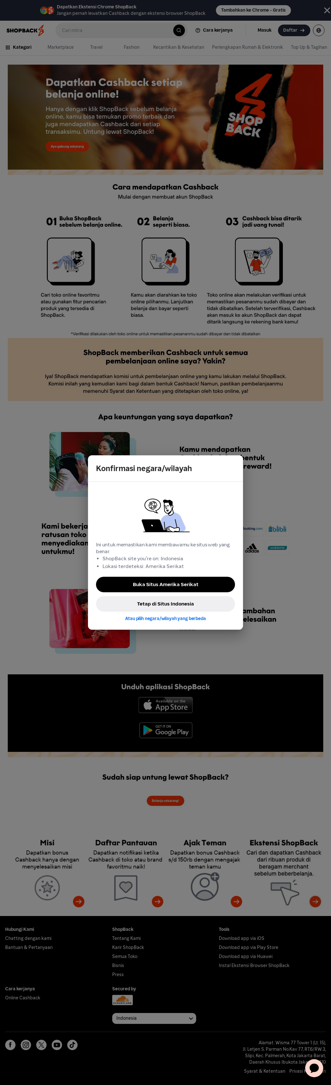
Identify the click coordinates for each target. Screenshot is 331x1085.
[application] (314, 1068)
